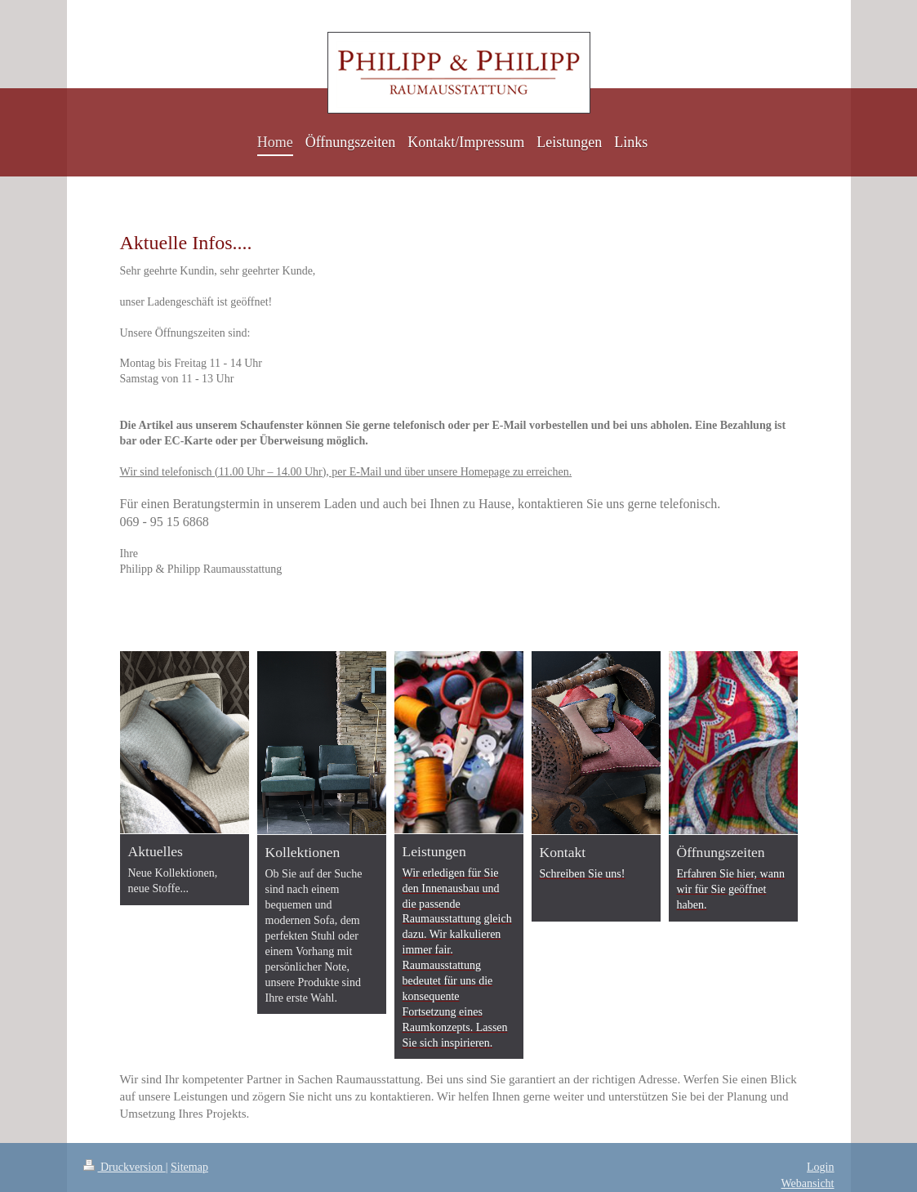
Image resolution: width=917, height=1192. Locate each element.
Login (820, 1167)
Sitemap (189, 1167)
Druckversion (124, 1167)
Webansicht (808, 1183)
